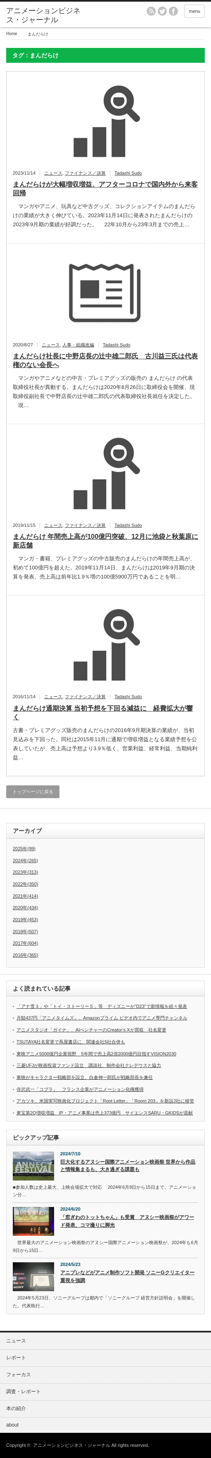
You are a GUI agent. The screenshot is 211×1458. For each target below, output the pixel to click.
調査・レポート (23, 1391)
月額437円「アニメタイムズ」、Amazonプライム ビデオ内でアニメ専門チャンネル (102, 1017)
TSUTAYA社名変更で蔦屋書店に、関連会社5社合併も (71, 1041)
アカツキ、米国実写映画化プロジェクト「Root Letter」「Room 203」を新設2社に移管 (105, 1100)
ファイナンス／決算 (85, 173)
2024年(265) (25, 860)
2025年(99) (24, 848)
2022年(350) (25, 884)
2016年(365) (25, 955)
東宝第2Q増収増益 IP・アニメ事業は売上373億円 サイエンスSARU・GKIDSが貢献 (105, 1112)
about (12, 1425)
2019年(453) (25, 919)
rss (151, 11)
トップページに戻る (32, 791)
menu (194, 11)
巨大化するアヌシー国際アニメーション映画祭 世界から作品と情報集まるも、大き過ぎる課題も (127, 1166)
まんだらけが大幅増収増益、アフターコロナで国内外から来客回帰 (105, 189)
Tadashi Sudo (128, 173)
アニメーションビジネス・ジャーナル (43, 15)
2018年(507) (25, 931)
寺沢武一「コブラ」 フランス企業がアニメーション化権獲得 (80, 1089)
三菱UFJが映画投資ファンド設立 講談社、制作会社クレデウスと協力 (89, 1065)
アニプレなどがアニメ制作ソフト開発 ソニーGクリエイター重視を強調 (127, 1276)
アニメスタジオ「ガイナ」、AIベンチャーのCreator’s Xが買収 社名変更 (91, 1029)
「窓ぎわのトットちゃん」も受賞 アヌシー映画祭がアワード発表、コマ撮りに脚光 (127, 1221)
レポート (16, 1358)
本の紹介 (16, 1408)
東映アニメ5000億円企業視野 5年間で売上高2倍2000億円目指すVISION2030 (96, 1053)
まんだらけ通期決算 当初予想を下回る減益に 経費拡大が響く (103, 713)
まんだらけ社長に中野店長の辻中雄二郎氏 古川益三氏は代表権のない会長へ (105, 360)
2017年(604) (25, 943)
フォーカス (18, 1374)
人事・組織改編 (78, 344)
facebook (173, 11)
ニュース (53, 173)
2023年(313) (25, 872)
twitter (162, 11)
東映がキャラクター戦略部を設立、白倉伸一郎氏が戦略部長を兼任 (85, 1077)
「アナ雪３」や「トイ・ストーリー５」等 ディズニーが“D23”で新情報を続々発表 (102, 1006)
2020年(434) (25, 907)
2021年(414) (25, 896)
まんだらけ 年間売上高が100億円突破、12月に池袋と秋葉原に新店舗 (105, 541)
